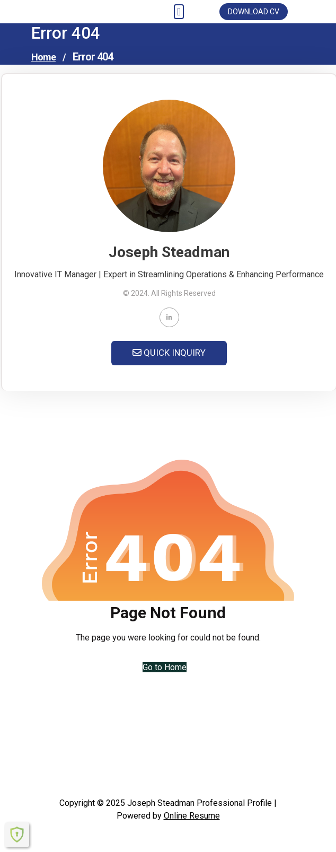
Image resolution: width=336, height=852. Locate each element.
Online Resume (192, 816)
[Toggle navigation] (179, 11)
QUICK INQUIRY (169, 352)
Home (43, 57)
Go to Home (165, 667)
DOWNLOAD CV (253, 11)
